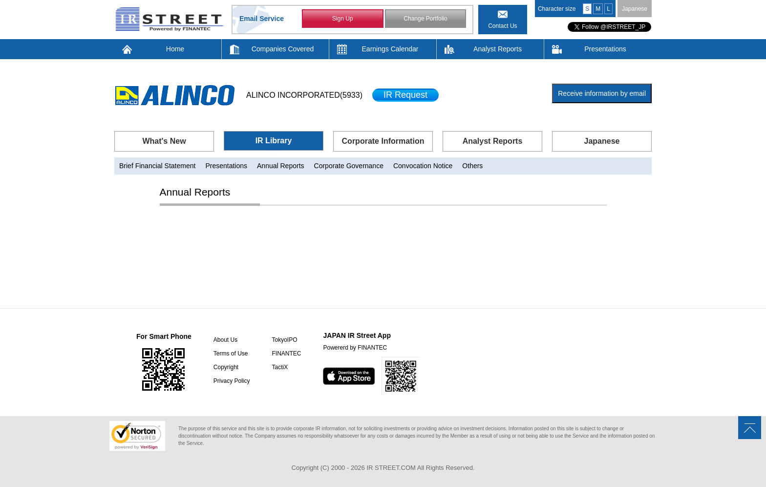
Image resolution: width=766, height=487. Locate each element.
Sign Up (342, 18)
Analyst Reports (497, 49)
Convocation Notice (422, 166)
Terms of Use (230, 353)
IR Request (405, 95)
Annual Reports (280, 166)
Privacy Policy (231, 380)
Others (472, 166)
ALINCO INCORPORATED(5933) (304, 95)
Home (175, 49)
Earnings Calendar (390, 49)
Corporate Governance (348, 166)
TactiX (280, 367)
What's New (164, 141)
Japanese (634, 8)
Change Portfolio (425, 18)
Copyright (225, 367)
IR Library (273, 140)
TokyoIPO (284, 339)
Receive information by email (602, 93)
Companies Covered (283, 49)
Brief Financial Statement (157, 166)
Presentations (605, 49)
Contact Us (502, 25)
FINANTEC (286, 353)
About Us (225, 339)
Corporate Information (383, 141)
